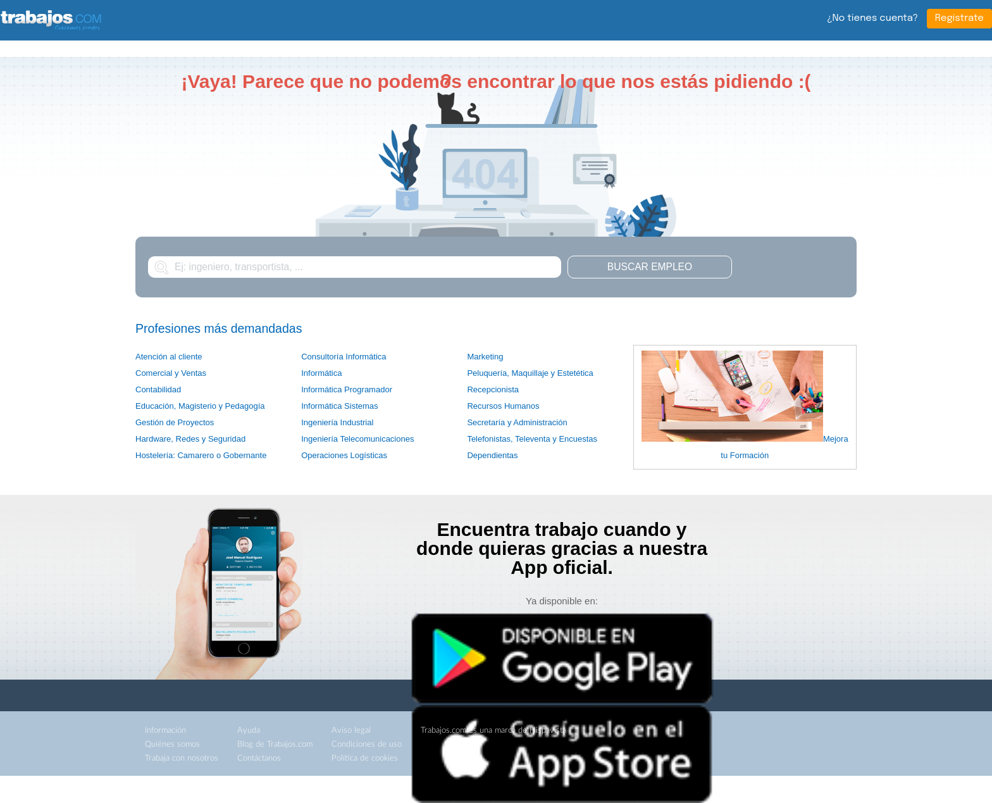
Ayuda (248, 730)
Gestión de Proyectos (174, 422)
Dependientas (492, 455)
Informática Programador (346, 389)
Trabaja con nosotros (181, 758)
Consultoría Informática (343, 356)
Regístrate (959, 18)
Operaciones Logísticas (344, 455)
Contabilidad (158, 389)
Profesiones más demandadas (218, 328)
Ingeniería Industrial (337, 422)
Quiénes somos (172, 744)
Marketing (485, 356)
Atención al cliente (168, 356)
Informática (321, 373)
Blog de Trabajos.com (275, 744)
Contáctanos (259, 758)
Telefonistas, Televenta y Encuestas (532, 439)
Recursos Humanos (503, 406)
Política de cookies (365, 758)
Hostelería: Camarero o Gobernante (200, 455)
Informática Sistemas (339, 406)
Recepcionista (493, 389)
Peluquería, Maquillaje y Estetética (530, 373)
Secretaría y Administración (517, 422)
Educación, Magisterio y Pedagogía (200, 406)
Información (165, 730)
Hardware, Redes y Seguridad (190, 439)
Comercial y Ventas (170, 373)
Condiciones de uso (367, 744)
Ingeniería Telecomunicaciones (357, 439)
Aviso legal (351, 730)
